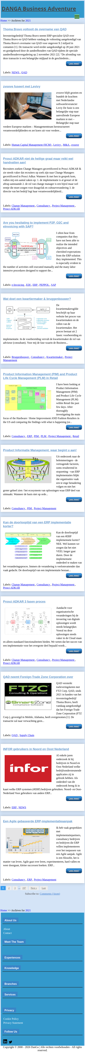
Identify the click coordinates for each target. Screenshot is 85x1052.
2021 (28, 20)
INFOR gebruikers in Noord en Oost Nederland (36, 749)
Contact (7, 933)
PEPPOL (44, 284)
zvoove (75, 144)
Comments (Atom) (50, 893)
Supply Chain (26, 735)
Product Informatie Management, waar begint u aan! (40, 450)
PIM (37, 436)
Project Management (63, 205)
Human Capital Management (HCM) (32, 144)
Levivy (57, 144)
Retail (76, 436)
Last (44, 888)
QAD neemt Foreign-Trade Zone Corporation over (38, 677)
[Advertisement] (39, 903)
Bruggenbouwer (21, 357)
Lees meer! (74, 63)
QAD (24, 72)
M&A (66, 144)
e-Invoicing (18, 284)
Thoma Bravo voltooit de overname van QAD (35, 29)
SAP (53, 284)
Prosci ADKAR (11, 208)
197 (24, 888)
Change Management (23, 205)
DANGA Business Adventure (39, 8)
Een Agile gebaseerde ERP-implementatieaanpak (37, 821)
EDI (28, 284)
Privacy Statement (13, 1022)
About (6, 929)
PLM (44, 436)
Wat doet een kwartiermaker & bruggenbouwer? (37, 299)
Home (3, 20)
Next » (34, 888)
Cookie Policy (11, 1018)
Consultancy (44, 205)
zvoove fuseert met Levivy (21, 86)
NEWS (16, 72)
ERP (35, 284)
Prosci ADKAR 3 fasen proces (24, 601)
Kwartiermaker (54, 357)
